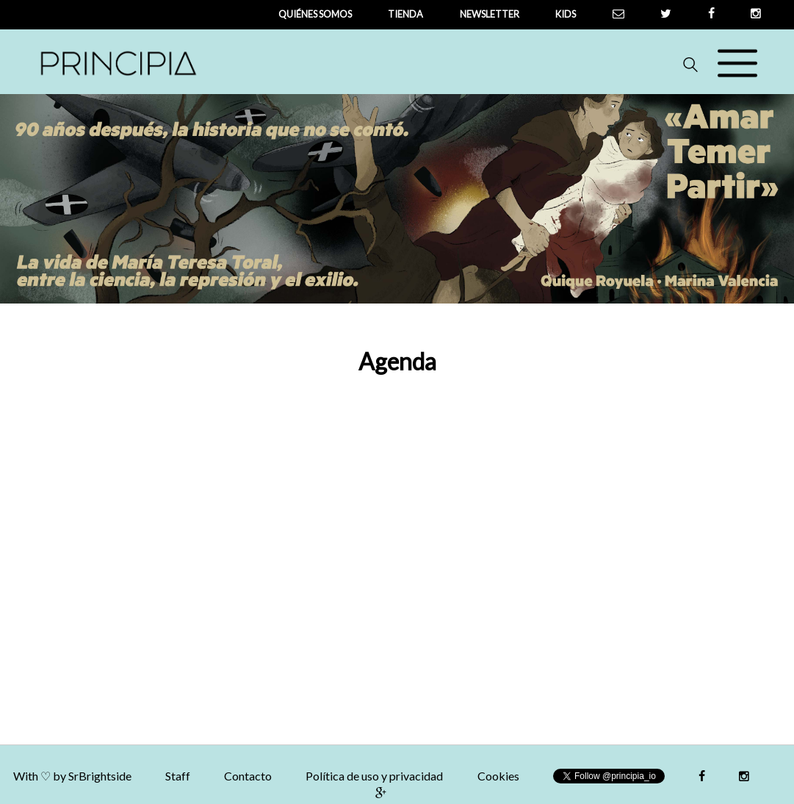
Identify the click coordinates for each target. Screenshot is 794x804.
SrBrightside (99, 776)
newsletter (489, 14)
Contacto (248, 776)
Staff (177, 776)
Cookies (498, 776)
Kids (565, 14)
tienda (405, 14)
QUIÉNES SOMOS (315, 14)
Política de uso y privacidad (374, 776)
